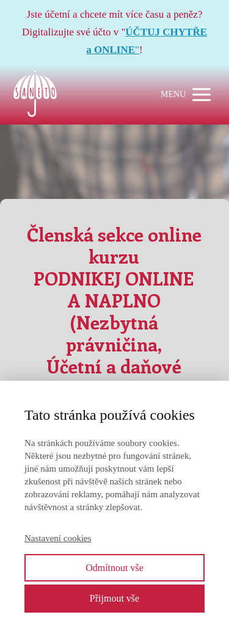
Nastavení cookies (58, 538)
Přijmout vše (114, 598)
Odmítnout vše (114, 568)
